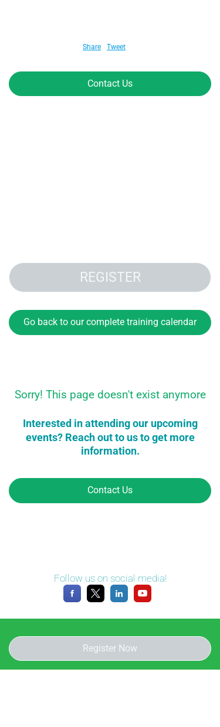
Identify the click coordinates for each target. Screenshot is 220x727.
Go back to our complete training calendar (110, 321)
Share (92, 47)
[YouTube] (142, 600)
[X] (95, 600)
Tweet (116, 47)
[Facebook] (72, 600)
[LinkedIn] (119, 600)
